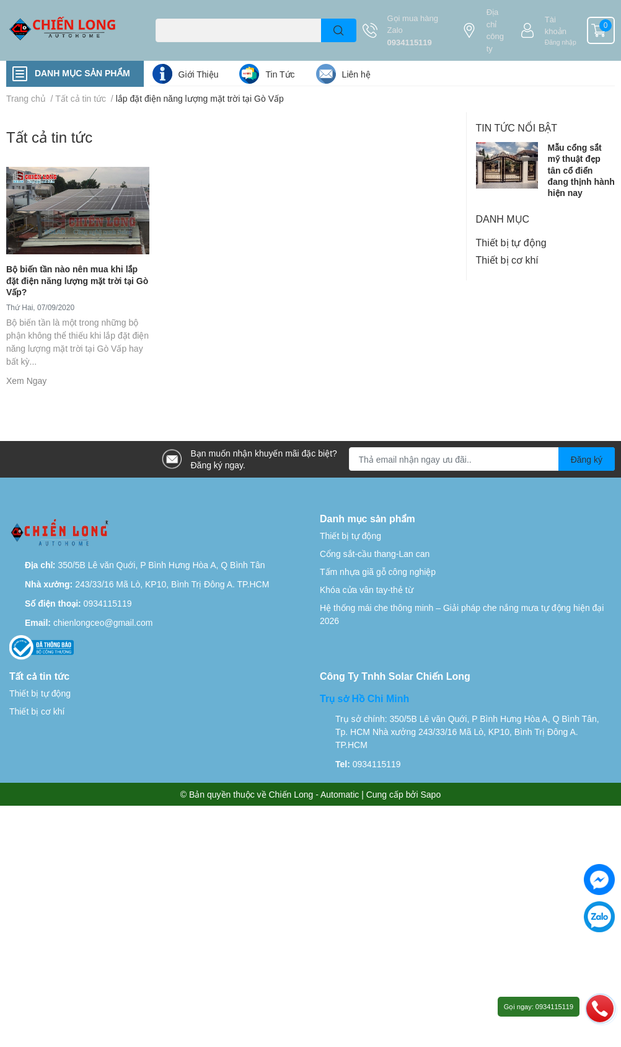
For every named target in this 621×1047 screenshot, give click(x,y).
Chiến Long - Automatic (314, 794)
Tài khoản (555, 25)
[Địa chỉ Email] (482, 459)
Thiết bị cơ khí (507, 259)
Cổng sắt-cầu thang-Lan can (374, 553)
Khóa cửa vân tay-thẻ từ (366, 589)
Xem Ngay (26, 380)
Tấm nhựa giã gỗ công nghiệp (378, 571)
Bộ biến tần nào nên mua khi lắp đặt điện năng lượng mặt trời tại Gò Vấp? (77, 280)
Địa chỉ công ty (495, 30)
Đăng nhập (560, 42)
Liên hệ (356, 74)
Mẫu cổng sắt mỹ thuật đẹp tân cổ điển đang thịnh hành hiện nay (581, 170)
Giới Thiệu (198, 74)
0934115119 (409, 42)
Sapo (431, 794)
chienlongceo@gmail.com (103, 622)
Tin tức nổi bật (517, 127)
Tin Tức (279, 74)
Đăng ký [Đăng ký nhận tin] (586, 459)
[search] (338, 30)
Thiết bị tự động (511, 242)
